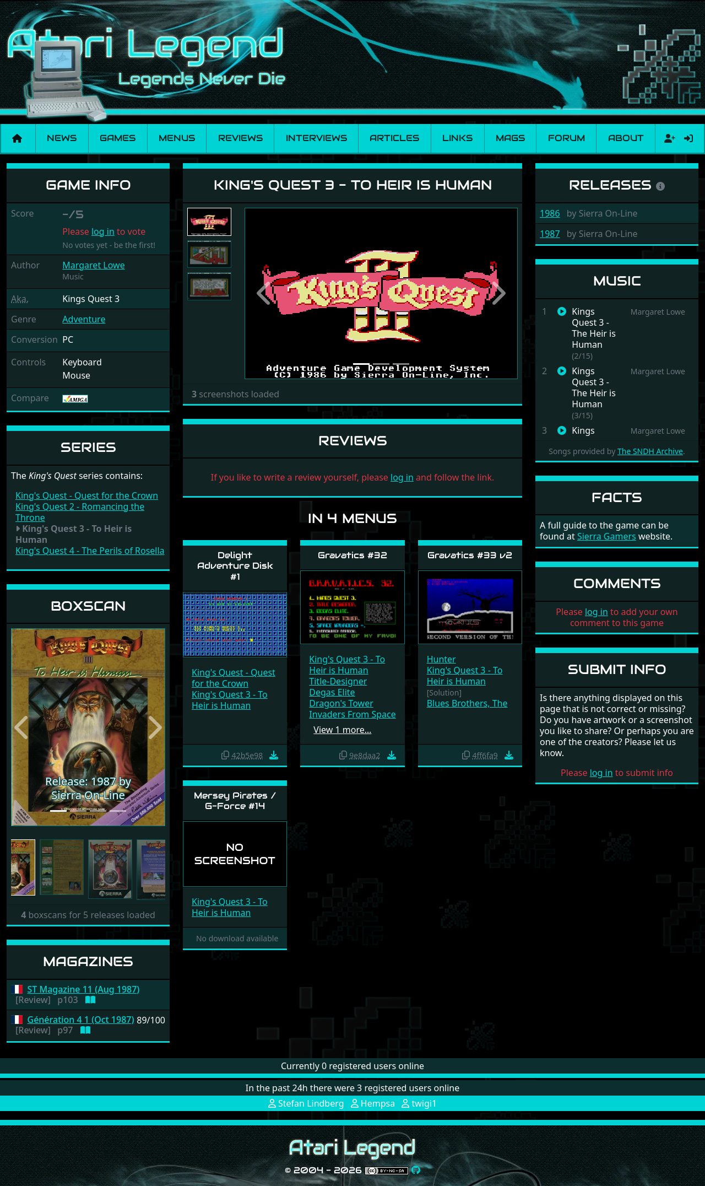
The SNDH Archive (650, 451)
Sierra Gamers (606, 536)
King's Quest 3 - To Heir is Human (230, 699)
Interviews (316, 138)
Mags (510, 138)
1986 (550, 213)
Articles (394, 138)
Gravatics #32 (352, 555)
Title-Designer (338, 681)
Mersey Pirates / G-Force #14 (235, 801)
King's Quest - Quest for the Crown (86, 495)
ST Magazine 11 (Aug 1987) (84, 989)
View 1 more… (342, 730)
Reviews (240, 138)
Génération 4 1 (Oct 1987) (81, 1020)
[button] (22, 727)
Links (457, 138)
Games (117, 138)
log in (103, 231)
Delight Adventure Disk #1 (235, 565)
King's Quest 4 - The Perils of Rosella (90, 551)
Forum (566, 138)
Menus (177, 138)
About (626, 138)
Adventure (83, 319)
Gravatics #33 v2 (469, 555)
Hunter (441, 659)
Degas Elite (332, 692)
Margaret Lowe (93, 265)
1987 (550, 234)
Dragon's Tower (341, 703)
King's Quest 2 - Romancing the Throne (79, 512)
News (62, 138)
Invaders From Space (352, 714)
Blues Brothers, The (467, 703)
